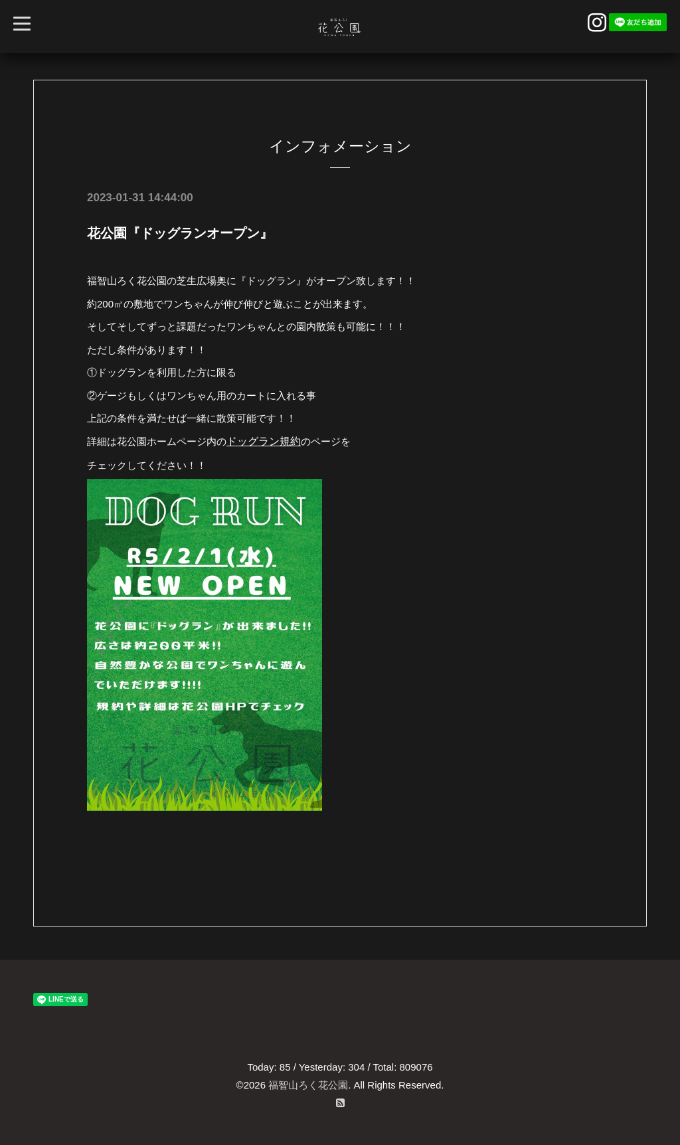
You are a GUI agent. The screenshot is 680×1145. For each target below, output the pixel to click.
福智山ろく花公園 (308, 1085)
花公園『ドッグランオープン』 (180, 233)
